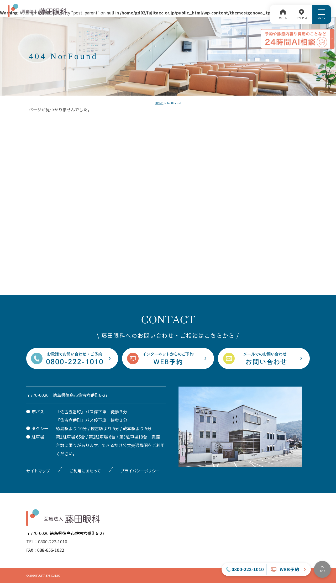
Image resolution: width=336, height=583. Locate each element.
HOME (159, 103)
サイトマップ (38, 470)
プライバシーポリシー (140, 470)
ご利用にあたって (85, 470)
